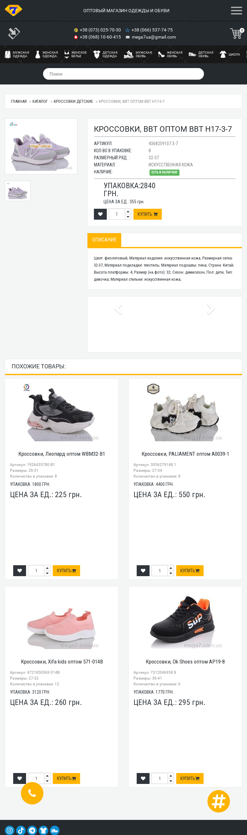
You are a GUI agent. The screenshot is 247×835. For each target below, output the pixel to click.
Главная (19, 101)
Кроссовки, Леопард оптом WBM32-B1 (61, 454)
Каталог (40, 101)
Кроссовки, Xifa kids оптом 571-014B (62, 661)
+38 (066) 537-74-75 (153, 29)
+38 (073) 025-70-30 (101, 29)
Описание (104, 240)
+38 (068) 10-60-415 (101, 37)
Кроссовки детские (73, 101)
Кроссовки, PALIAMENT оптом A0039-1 (185, 454)
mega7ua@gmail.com (154, 37)
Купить (148, 214)
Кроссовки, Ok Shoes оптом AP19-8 (185, 661)
